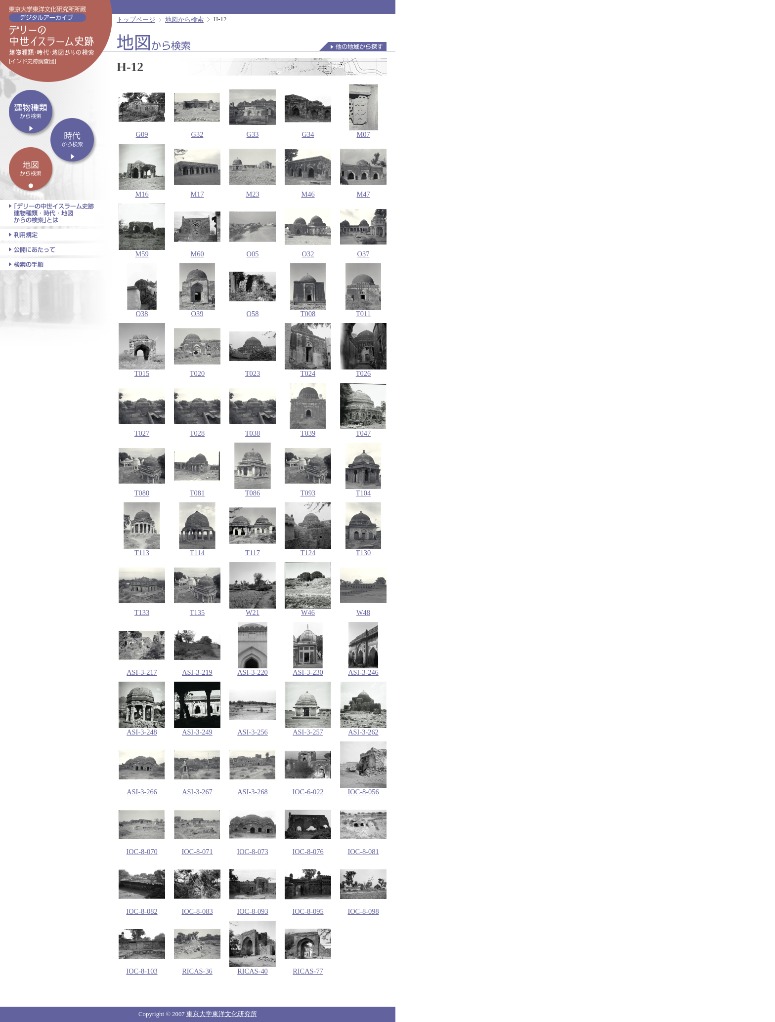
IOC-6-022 (308, 768)
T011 (363, 290)
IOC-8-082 (142, 888)
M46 (308, 171)
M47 (363, 171)
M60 (197, 231)
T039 (308, 410)
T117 (252, 529)
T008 (308, 290)
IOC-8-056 (363, 768)
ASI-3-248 (142, 709)
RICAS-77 (308, 948)
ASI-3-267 (197, 768)
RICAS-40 (252, 948)
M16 (142, 171)
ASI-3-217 (142, 649)
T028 (197, 410)
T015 (142, 350)
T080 (142, 470)
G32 (197, 111)
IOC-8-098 (363, 888)
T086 (252, 470)
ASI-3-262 (363, 709)
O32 (308, 231)
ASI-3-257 (308, 709)
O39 (197, 290)
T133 (142, 589)
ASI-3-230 (308, 649)
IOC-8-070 (142, 828)
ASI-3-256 (252, 709)
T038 (252, 410)
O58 (252, 290)
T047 (363, 410)
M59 (142, 231)
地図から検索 (184, 19)
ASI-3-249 (197, 709)
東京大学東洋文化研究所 (221, 1014)
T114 (197, 529)
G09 (142, 111)
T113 (142, 529)
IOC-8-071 (197, 828)
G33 (252, 111)
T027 (142, 410)
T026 (363, 350)
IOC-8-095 (308, 888)
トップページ (136, 19)
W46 (308, 589)
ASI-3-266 (142, 768)
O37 (363, 231)
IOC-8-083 (197, 888)
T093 (308, 470)
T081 (197, 470)
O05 (252, 231)
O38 (142, 290)
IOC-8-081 (363, 828)
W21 (252, 589)
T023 (252, 350)
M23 (252, 171)
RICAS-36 (197, 948)
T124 (308, 529)
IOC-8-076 (308, 828)
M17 (197, 171)
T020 (197, 350)
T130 (363, 529)
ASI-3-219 (197, 649)
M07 (363, 111)
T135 (197, 589)
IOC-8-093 (252, 888)
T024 (308, 350)
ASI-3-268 (252, 768)
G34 (308, 111)
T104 (363, 470)
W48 (363, 589)
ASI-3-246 (363, 649)
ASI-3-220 (252, 649)
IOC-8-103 (142, 948)
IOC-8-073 (252, 828)
